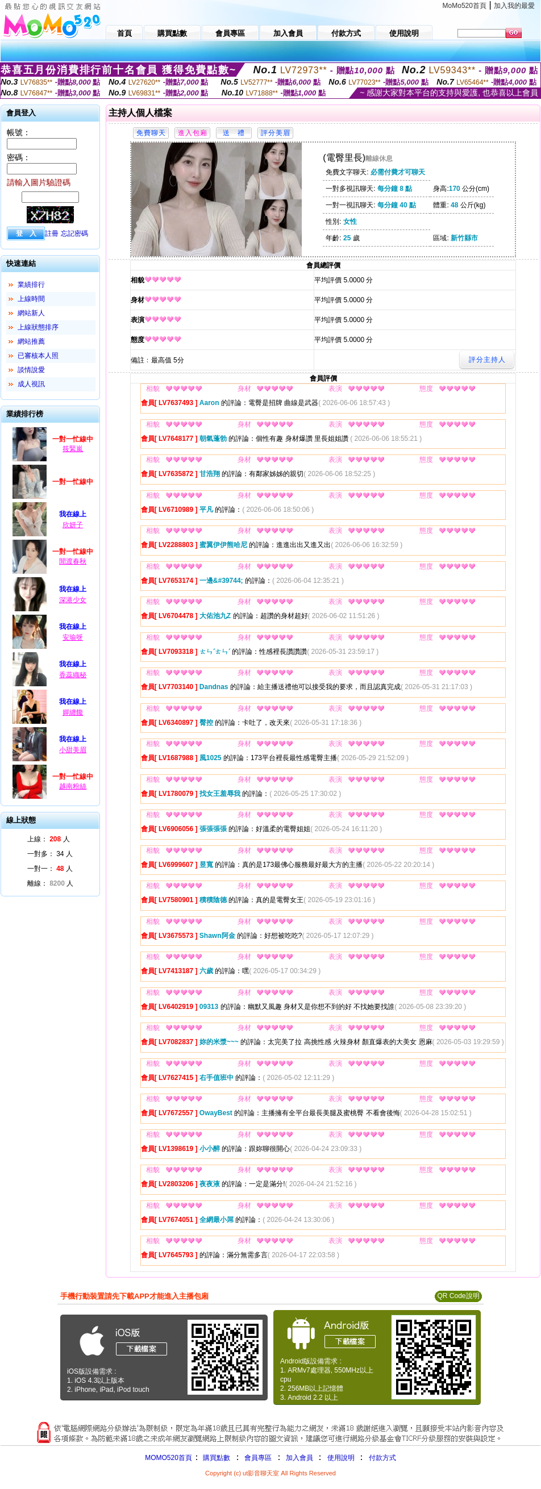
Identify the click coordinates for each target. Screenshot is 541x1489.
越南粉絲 (72, 786)
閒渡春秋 (72, 561)
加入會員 (299, 1458)
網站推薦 (31, 341)
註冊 (52, 233)
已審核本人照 (38, 356)
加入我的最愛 (514, 6)
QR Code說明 (458, 1296)
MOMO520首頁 (168, 1458)
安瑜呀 (73, 637)
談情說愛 (31, 370)
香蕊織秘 (72, 675)
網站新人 (31, 313)
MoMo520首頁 (464, 6)
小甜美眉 (72, 750)
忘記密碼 (74, 233)
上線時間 (31, 299)
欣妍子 (73, 525)
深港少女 (72, 600)
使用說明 (341, 1458)
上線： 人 (48, 839)
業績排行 (31, 285)
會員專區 (258, 1458)
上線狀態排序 (38, 327)
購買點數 (215, 1458)
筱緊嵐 (73, 449)
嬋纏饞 (73, 712)
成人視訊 (31, 384)
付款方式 (382, 1458)
